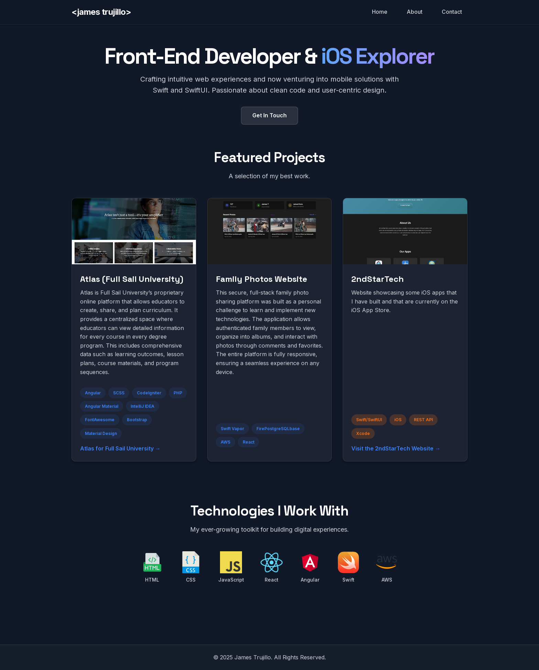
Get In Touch (269, 115)
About (414, 11)
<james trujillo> (101, 12)
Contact (452, 11)
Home (379, 11)
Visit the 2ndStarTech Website (392, 448)
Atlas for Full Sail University (117, 448)
